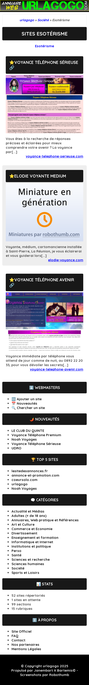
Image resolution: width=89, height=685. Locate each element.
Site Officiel (21, 631)
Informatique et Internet (32, 542)
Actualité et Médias (27, 511)
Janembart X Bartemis (53, 670)
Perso (16, 551)
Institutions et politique (31, 546)
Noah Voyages (24, 439)
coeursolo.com (24, 479)
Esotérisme (44, 46)
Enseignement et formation (34, 537)
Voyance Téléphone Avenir (44, 279)
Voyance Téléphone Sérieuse (46, 62)
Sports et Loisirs (25, 572)
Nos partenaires (25, 644)
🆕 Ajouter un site (26, 399)
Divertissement (24, 533)
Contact (18, 640)
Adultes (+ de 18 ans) (28, 515)
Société (17, 568)
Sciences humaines (27, 564)
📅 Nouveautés (24, 403)
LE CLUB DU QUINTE (27, 430)
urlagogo (19, 484)
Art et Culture (22, 524)
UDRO (16, 448)
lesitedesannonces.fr (29, 471)
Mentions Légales (26, 649)
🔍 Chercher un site (28, 408)
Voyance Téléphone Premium (36, 435)
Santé (16, 555)
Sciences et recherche (30, 559)
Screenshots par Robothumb (44, 675)
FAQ (14, 636)
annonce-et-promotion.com (35, 475)
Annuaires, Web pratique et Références (45, 520)
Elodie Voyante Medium (40, 176)
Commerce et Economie (31, 529)
